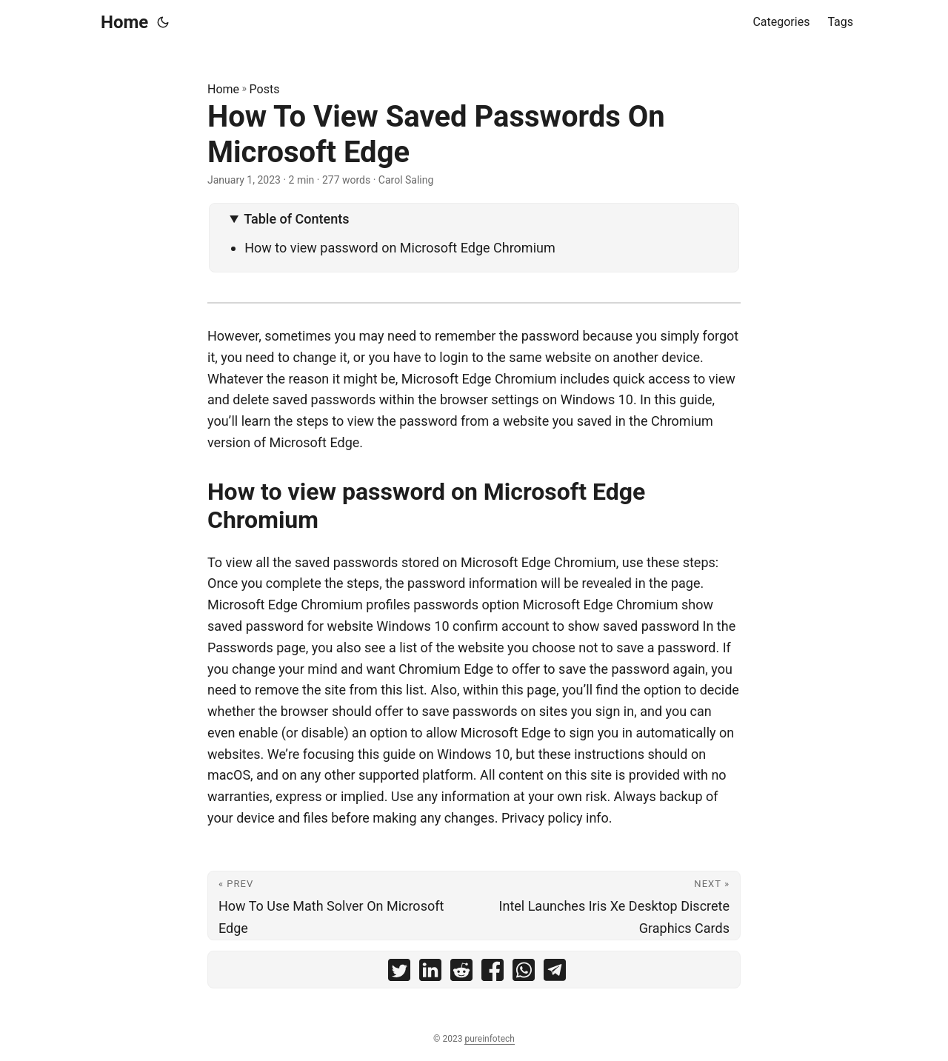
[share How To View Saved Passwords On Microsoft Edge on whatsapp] (524, 973)
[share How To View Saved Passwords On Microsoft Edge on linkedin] (430, 973)
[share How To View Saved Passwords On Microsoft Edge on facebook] (492, 973)
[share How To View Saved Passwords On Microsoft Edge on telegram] (555, 973)
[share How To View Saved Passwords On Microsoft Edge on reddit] (461, 973)
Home (124, 22)
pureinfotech (489, 1039)
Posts (265, 89)
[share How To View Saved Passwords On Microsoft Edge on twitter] (399, 973)
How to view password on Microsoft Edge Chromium (399, 247)
